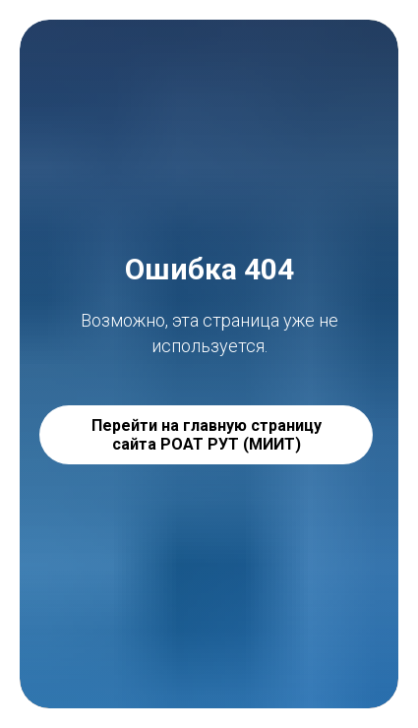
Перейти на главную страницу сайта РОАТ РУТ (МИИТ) (206, 435)
